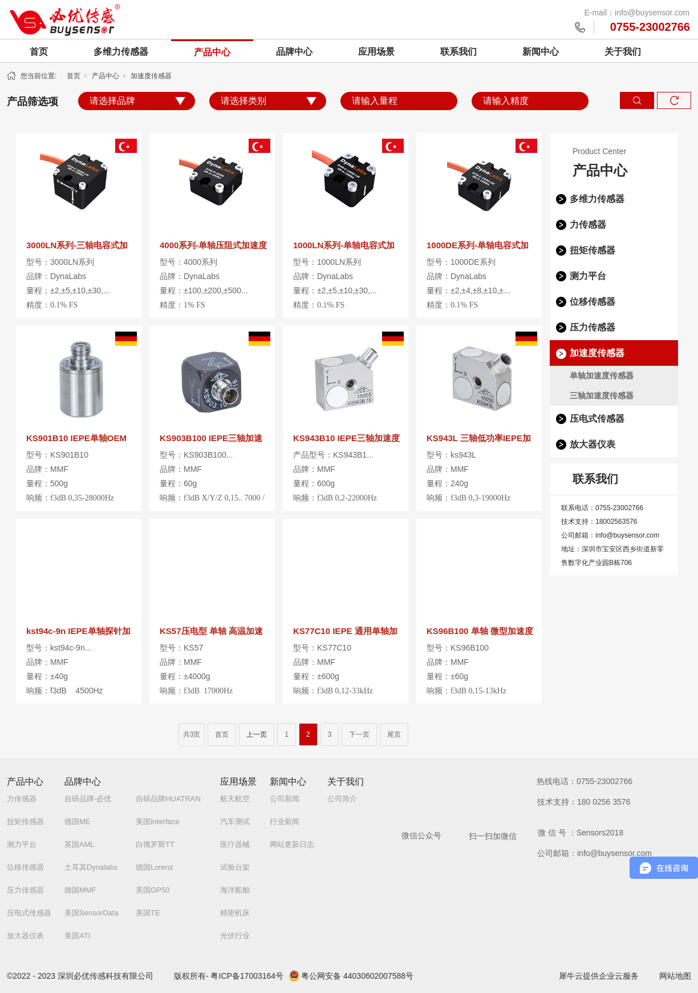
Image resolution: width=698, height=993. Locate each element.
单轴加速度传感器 (602, 375)
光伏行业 (235, 935)
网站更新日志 (292, 844)
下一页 (359, 734)
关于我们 (622, 51)
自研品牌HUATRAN (168, 798)
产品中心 (212, 52)
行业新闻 (284, 821)
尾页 (394, 734)
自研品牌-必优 (87, 798)
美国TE (148, 913)
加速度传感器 (151, 76)
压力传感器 (592, 327)
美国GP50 (152, 890)
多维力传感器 (121, 51)
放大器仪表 (592, 444)
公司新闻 (284, 798)
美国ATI (77, 935)
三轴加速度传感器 (602, 395)
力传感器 (588, 224)
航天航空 (235, 798)
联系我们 (458, 51)
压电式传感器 (597, 418)
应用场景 (376, 51)
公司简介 (342, 798)
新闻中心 (540, 51)
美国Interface (158, 821)
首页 (39, 51)
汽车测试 (235, 821)
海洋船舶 (235, 890)
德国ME (77, 821)
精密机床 (235, 913)
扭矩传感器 (592, 250)
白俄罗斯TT (155, 844)
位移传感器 (592, 301)
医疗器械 (235, 844)
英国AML (79, 844)
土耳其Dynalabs (90, 867)
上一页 (256, 734)
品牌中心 (294, 51)
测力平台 (588, 276)
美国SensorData (91, 913)
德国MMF (80, 890)
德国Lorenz (154, 867)
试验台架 (235, 867)
